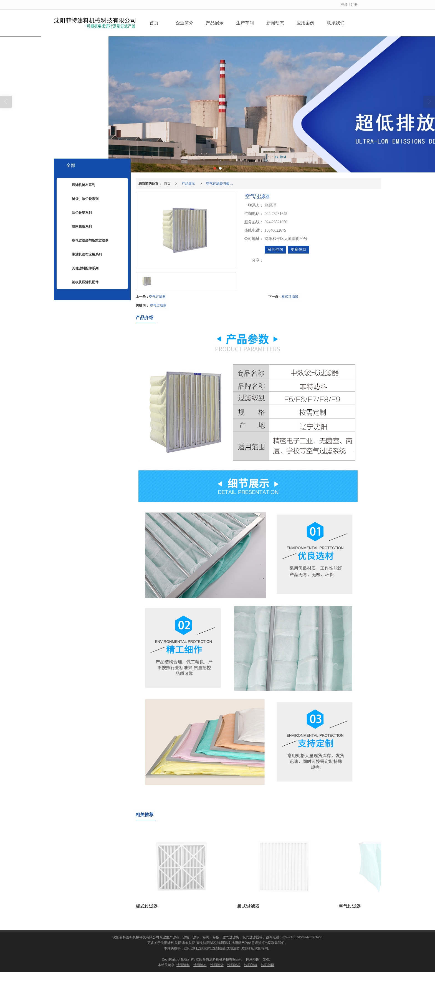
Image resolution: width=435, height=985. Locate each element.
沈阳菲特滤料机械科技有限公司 (219, 959)
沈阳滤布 (200, 965)
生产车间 (245, 23)
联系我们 (336, 23)
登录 (344, 5)
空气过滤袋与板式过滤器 (221, 184)
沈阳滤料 (183, 965)
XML (266, 959)
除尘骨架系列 (78, 213)
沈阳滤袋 (217, 965)
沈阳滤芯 (234, 965)
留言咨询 (275, 249)
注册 (354, 5)
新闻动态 (275, 23)
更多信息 (298, 249)
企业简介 (184, 23)
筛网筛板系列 (78, 227)
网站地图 (252, 959)
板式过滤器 (290, 297)
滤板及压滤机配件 (81, 282)
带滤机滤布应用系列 (83, 254)
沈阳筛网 (267, 965)
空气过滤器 (157, 297)
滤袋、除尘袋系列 (81, 199)
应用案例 (305, 23)
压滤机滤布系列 (79, 185)
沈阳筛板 (250, 965)
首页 (154, 23)
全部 (70, 165)
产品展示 (215, 23)
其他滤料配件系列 (81, 268)
